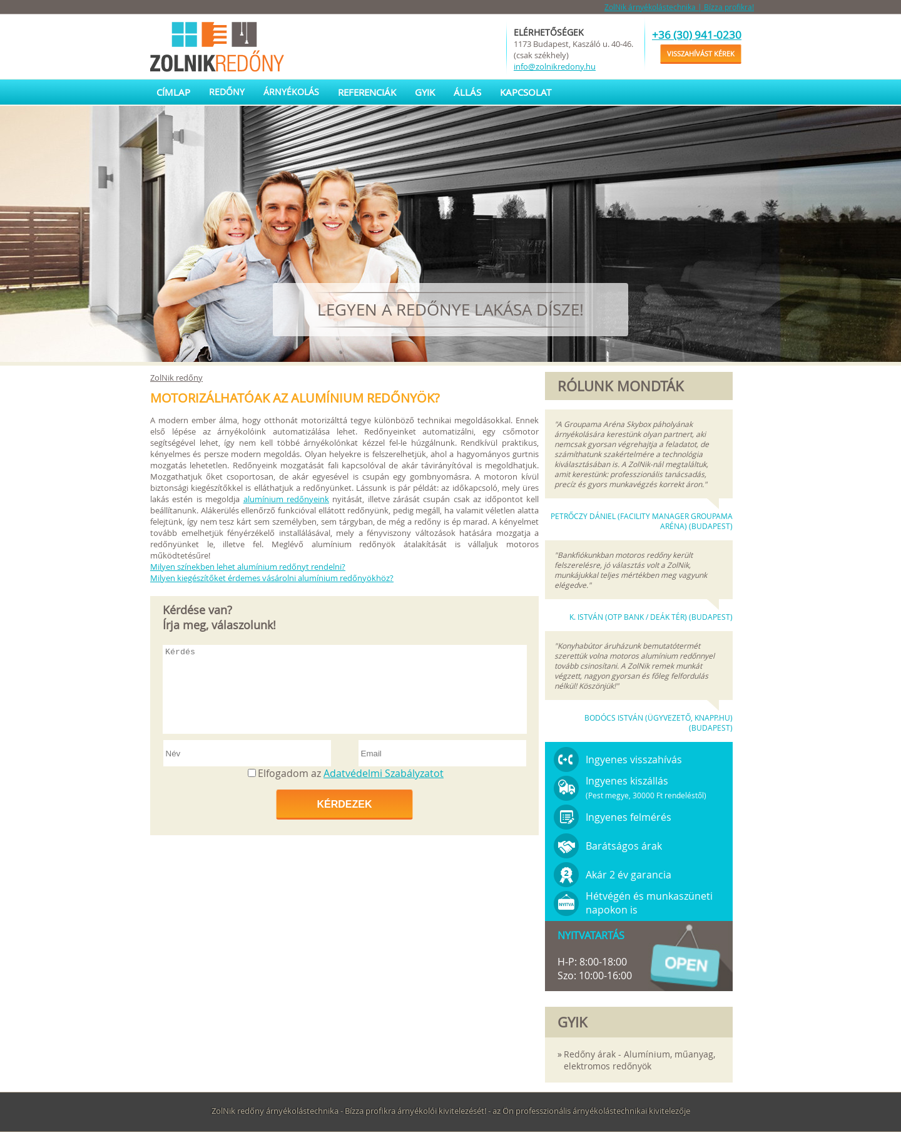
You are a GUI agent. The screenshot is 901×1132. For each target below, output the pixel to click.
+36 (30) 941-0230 (696, 35)
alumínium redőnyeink (286, 499)
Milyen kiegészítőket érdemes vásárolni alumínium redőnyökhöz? (272, 578)
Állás (467, 92)
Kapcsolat (525, 92)
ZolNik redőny (176, 377)
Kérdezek (344, 804)
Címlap (173, 92)
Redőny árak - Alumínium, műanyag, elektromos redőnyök (639, 1060)
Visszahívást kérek (701, 53)
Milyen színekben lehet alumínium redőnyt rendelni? (247, 566)
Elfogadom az (351, 773)
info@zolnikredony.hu (555, 66)
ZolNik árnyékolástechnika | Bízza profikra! (679, 7)
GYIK (425, 92)
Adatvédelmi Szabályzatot (383, 773)
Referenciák (367, 92)
